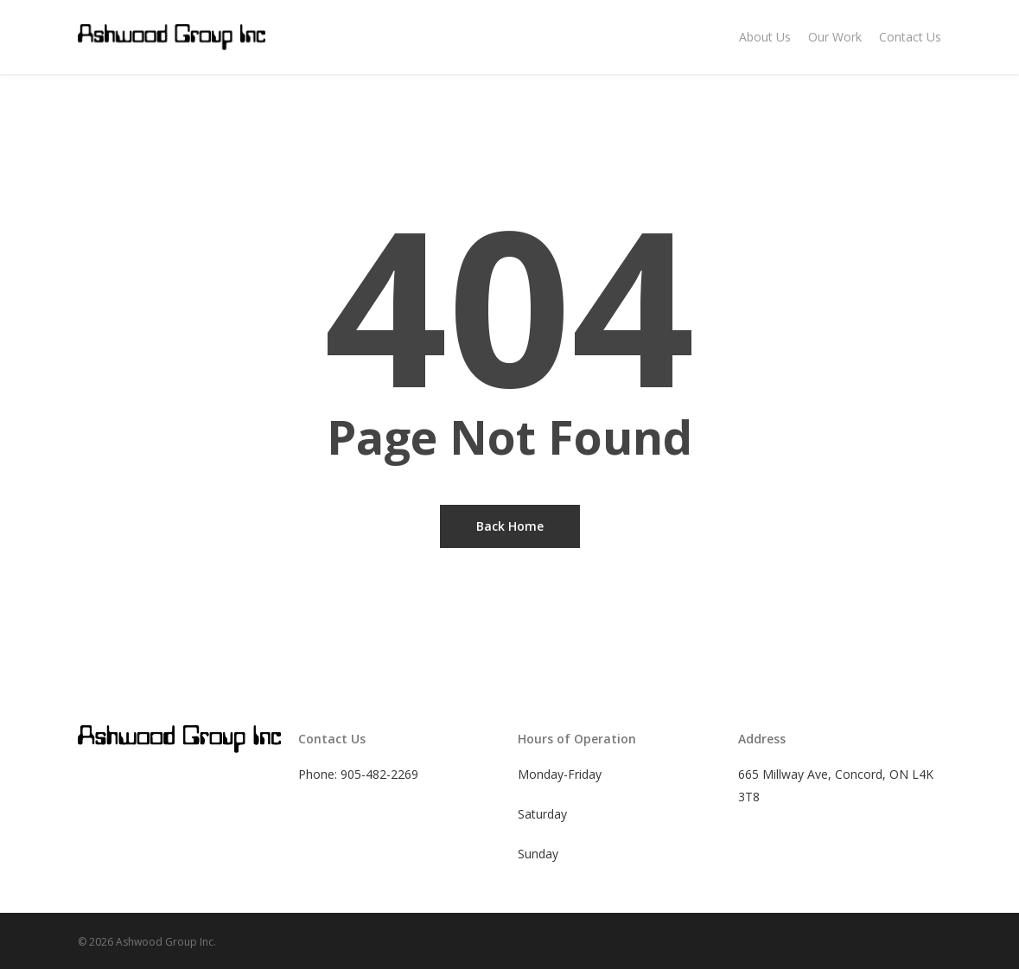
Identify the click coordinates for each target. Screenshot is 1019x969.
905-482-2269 (379, 774)
